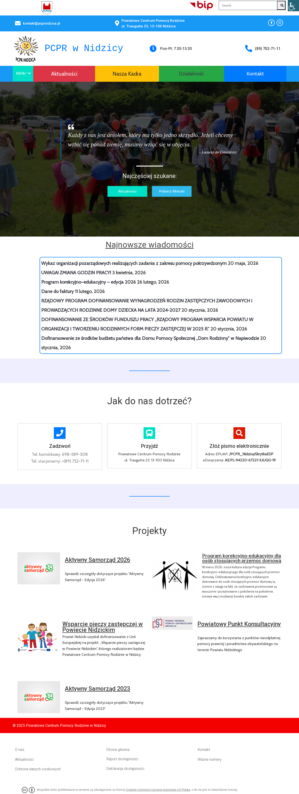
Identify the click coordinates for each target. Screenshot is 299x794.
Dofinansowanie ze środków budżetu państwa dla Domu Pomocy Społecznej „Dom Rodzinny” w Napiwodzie (150, 338)
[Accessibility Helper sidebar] (293, 5)
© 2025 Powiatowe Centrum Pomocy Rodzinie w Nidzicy (59, 725)
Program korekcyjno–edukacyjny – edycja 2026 (88, 282)
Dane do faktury (57, 291)
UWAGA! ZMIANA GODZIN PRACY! (76, 272)
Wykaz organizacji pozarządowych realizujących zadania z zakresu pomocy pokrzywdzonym (134, 263)
